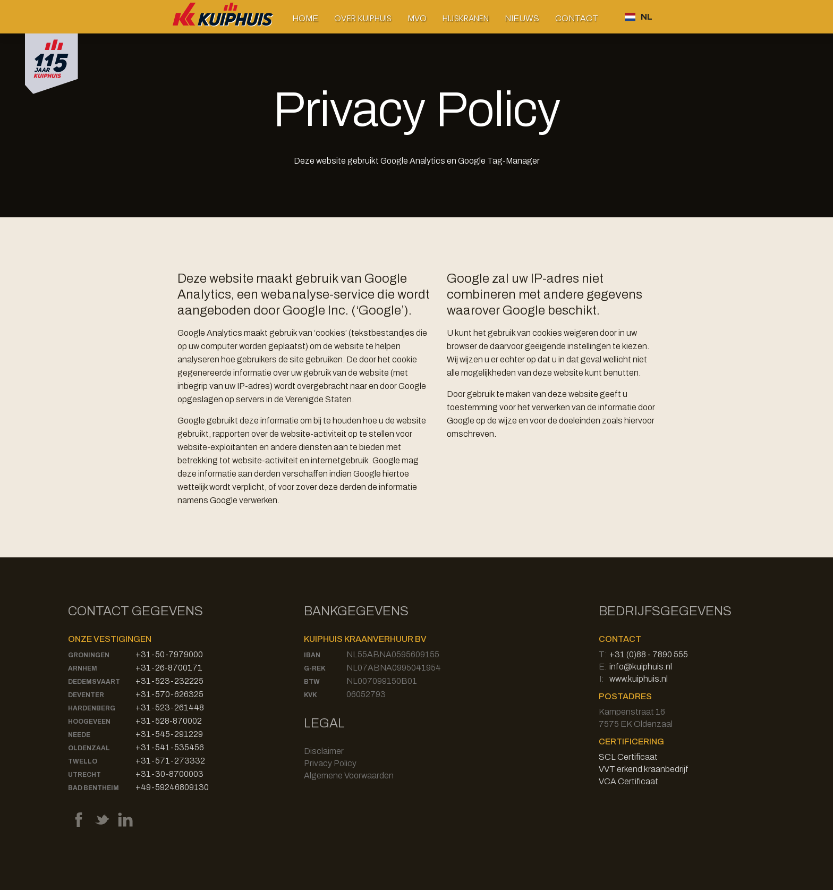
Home (305, 18)
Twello (82, 761)
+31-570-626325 (169, 694)
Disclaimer (324, 751)
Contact (576, 18)
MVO (417, 18)
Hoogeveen (89, 721)
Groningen (88, 655)
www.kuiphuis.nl (638, 678)
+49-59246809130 (172, 787)
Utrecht (84, 774)
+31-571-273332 (170, 760)
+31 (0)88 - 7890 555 (648, 654)
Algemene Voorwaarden (349, 775)
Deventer (86, 695)
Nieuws (522, 18)
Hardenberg (91, 708)
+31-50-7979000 (169, 654)
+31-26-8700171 (168, 667)
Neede (79, 735)
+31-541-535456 (169, 747)
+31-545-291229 (169, 734)
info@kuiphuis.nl (640, 666)
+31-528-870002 (168, 720)
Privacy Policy (330, 763)
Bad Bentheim (93, 788)
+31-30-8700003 (169, 773)
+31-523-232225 (169, 680)
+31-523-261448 (169, 707)
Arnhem (82, 668)
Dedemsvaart (94, 681)
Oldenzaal (89, 748)
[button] (363, 18)
